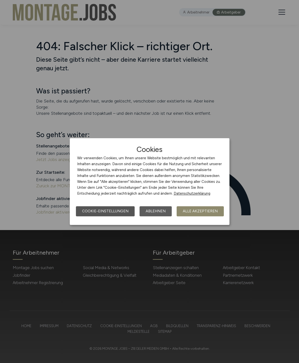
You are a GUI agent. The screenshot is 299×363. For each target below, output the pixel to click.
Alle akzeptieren (200, 211)
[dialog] (149, 181)
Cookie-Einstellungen (105, 211)
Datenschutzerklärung (192, 193)
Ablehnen (156, 211)
